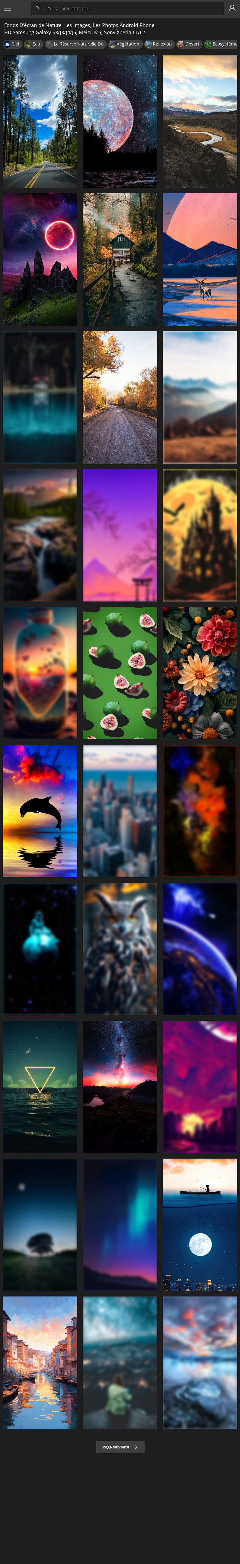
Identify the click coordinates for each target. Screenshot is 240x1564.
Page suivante (120, 1447)
